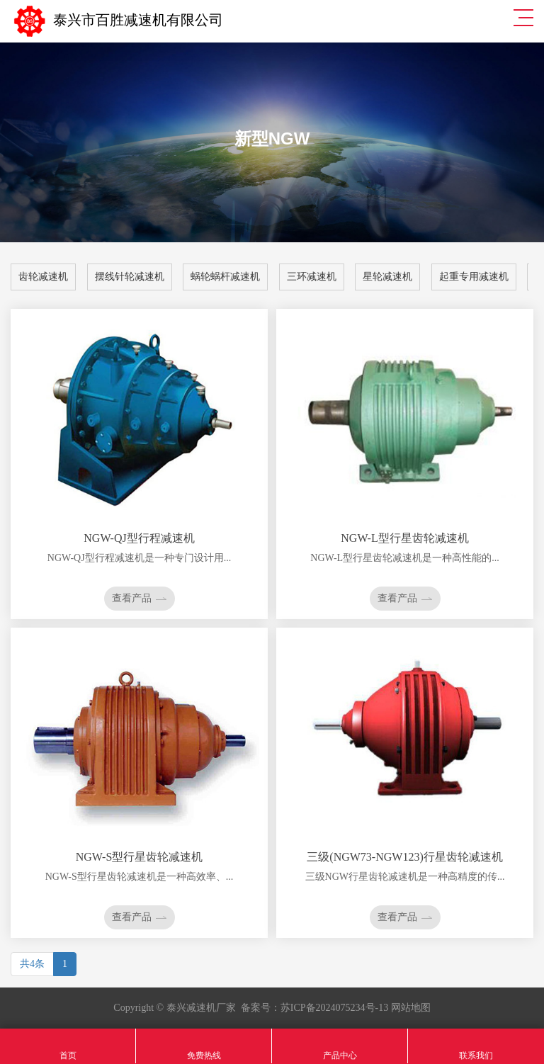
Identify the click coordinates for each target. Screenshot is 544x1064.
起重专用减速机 (474, 276)
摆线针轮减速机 (129, 276)
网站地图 (411, 1007)
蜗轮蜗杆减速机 (225, 276)
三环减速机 (311, 276)
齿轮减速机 (43, 276)
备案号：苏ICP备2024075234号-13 (314, 1007)
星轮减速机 (387, 276)
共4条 (32, 963)
